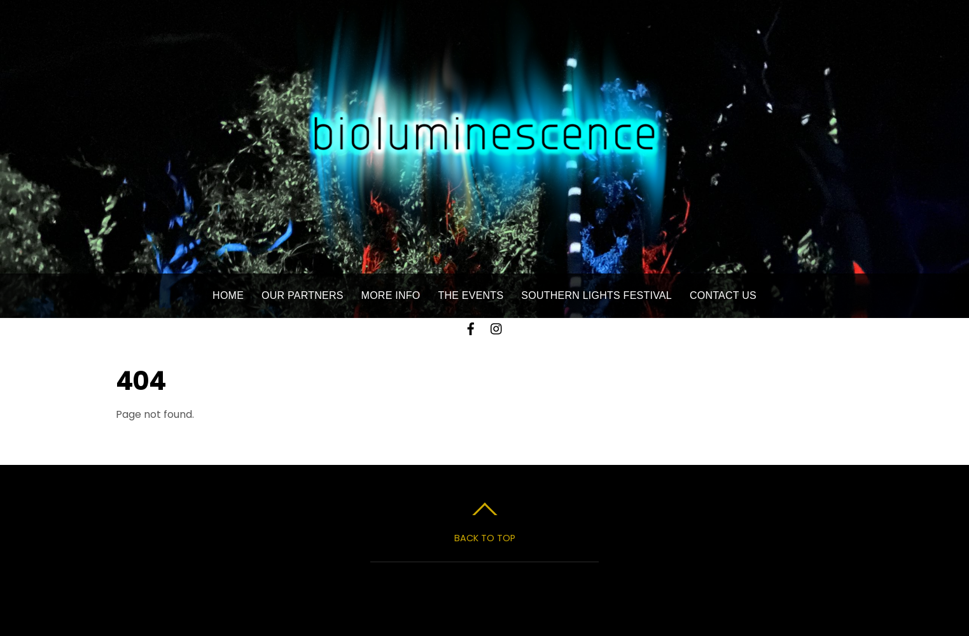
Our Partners (302, 295)
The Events (470, 295)
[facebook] (471, 327)
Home (228, 295)
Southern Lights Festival (596, 295)
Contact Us (723, 295)
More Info (391, 295)
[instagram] (497, 327)
